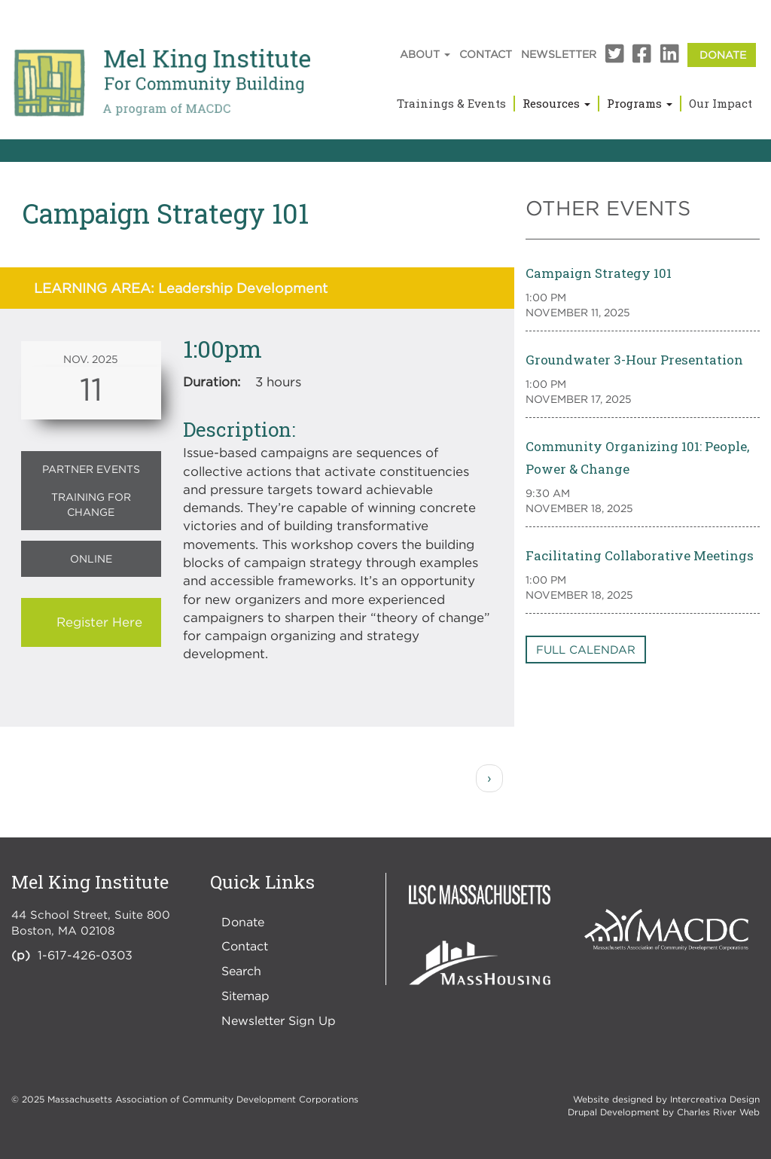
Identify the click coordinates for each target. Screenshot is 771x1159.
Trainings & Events (451, 103)
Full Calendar (585, 649)
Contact (485, 53)
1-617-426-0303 (85, 955)
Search (241, 971)
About (425, 53)
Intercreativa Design (715, 1099)
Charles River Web (718, 1112)
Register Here (99, 622)
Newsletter (558, 53)
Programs (639, 103)
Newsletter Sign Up (278, 1020)
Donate (722, 54)
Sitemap (245, 995)
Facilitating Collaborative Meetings (640, 555)
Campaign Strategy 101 (599, 273)
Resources (556, 103)
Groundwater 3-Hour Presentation (634, 359)
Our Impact (720, 103)
